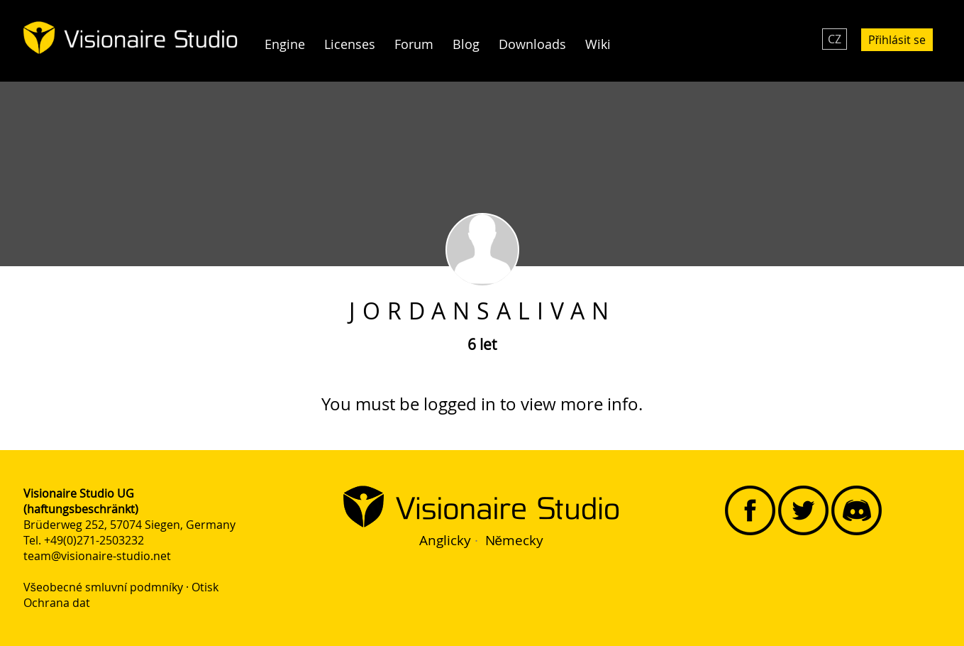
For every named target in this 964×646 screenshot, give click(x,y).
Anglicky (445, 540)
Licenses (349, 44)
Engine (285, 44)
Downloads (532, 44)
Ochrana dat (56, 603)
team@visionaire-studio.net (97, 556)
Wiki (598, 44)
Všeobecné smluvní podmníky (103, 587)
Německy (514, 540)
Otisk (205, 587)
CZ (834, 39)
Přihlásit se (897, 40)
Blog (466, 44)
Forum (413, 44)
